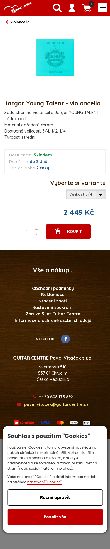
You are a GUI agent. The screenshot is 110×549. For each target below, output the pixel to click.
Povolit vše (55, 517)
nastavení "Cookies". (44, 481)
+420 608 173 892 (53, 396)
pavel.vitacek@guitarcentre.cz (53, 404)
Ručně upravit (55, 497)
